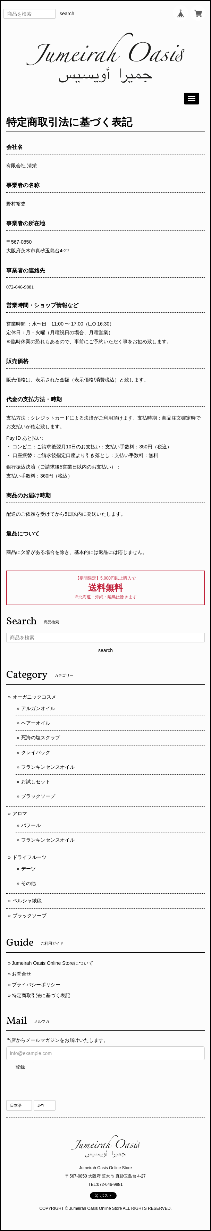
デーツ (28, 868)
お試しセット (35, 781)
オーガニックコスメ (34, 697)
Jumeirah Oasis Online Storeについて (52, 963)
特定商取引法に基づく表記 (41, 995)
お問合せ (21, 974)
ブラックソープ (38, 796)
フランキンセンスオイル (48, 767)
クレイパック (35, 752)
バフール (31, 825)
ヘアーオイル (35, 723)
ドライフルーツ (29, 857)
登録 (20, 1067)
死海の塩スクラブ (40, 737)
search (67, 13)
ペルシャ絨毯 (27, 900)
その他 (28, 883)
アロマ (19, 813)
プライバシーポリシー (36, 984)
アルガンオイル (38, 708)
